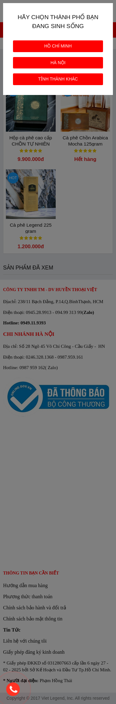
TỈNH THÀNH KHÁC (58, 78)
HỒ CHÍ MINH (58, 45)
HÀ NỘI (57, 62)
